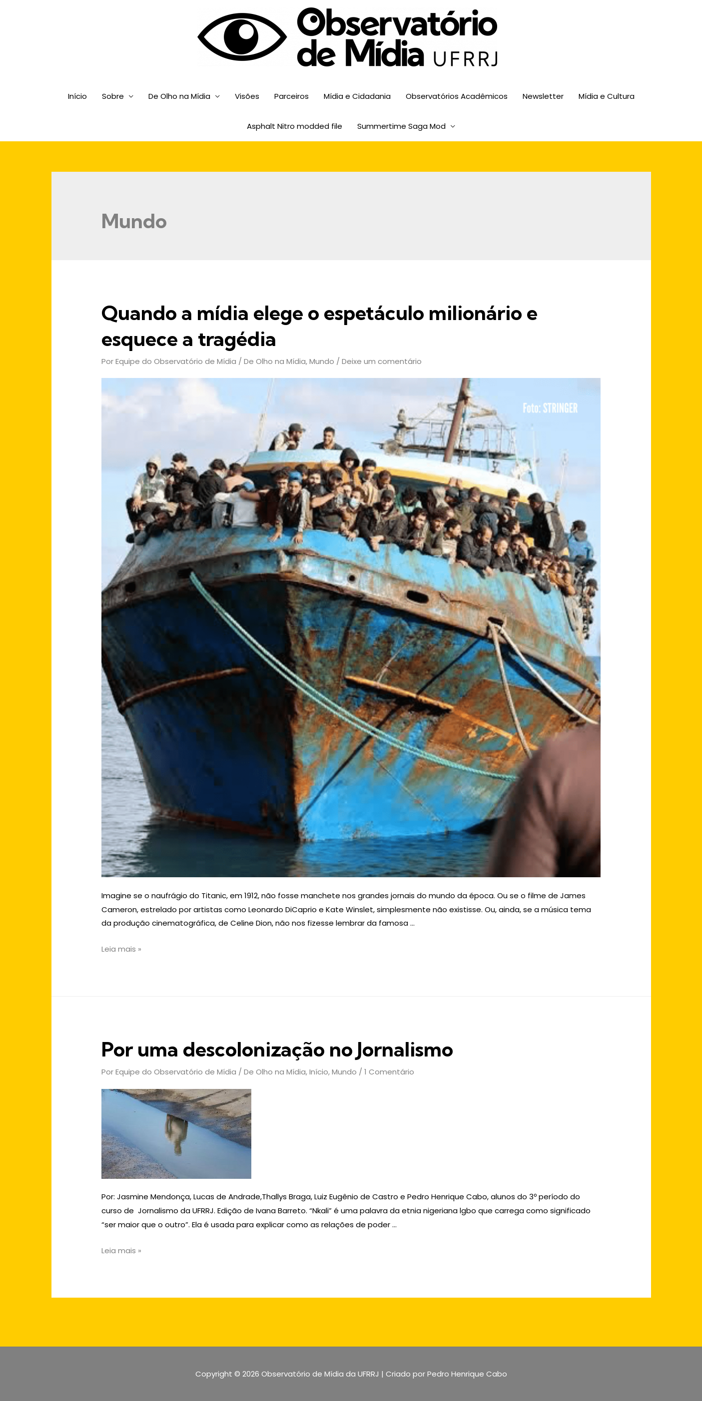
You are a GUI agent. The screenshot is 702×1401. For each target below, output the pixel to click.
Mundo (321, 361)
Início (77, 96)
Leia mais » (121, 949)
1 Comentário (389, 1071)
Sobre (113, 96)
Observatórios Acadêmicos (457, 96)
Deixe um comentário (382, 361)
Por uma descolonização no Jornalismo (277, 1049)
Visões (247, 96)
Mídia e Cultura (607, 96)
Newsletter (543, 96)
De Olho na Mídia (179, 96)
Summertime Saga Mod (401, 126)
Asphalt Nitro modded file (294, 126)
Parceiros (291, 96)
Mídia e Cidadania (357, 96)
